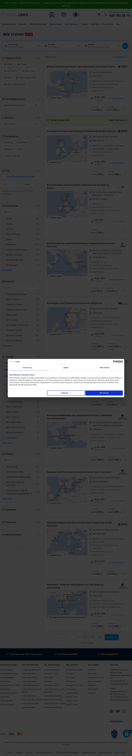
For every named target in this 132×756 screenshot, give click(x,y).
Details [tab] (66, 367)
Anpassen (66, 393)
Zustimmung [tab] (27, 367)
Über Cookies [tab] (105, 367)
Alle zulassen (104, 393)
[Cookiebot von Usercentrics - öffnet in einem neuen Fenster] (111, 361)
